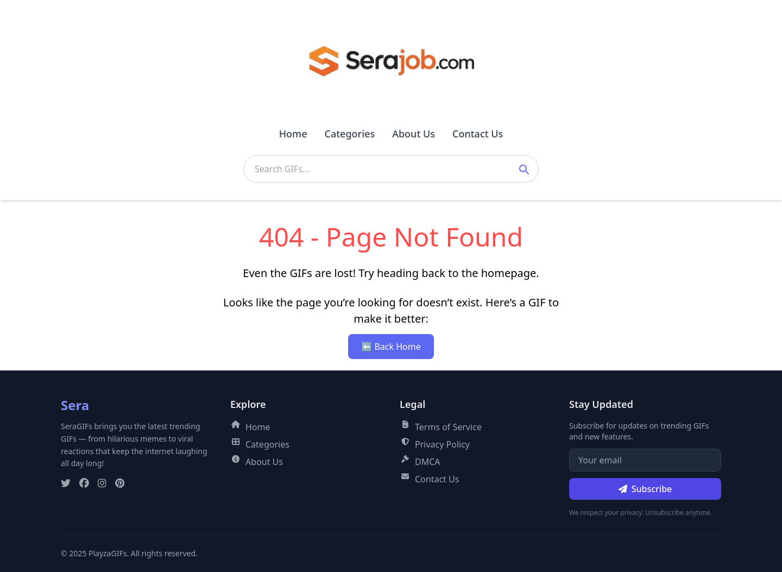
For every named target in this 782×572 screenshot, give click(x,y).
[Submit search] (523, 168)
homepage (509, 273)
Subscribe (645, 489)
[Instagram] (102, 483)
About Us (413, 133)
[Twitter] (66, 483)
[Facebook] (84, 483)
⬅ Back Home (390, 347)
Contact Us (477, 133)
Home (293, 133)
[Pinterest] (119, 483)
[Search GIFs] (391, 169)
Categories (349, 133)
